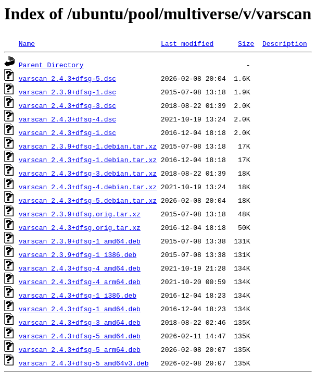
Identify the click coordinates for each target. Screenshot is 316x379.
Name (27, 43)
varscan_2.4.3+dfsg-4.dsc (67, 119)
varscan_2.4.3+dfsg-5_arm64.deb (80, 349)
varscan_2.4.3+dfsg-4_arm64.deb (80, 281)
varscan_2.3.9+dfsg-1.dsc (67, 91)
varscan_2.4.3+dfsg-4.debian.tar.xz (88, 186)
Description (284, 43)
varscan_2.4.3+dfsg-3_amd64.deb (80, 322)
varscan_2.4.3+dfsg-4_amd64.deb (80, 268)
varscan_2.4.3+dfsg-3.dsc (67, 105)
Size (246, 43)
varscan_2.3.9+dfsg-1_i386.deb (77, 254)
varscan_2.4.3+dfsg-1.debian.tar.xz (88, 159)
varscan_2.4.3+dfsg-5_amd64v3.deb (84, 363)
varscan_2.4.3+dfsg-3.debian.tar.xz (88, 173)
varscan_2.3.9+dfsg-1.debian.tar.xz (88, 146)
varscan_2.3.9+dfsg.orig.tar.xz (80, 213)
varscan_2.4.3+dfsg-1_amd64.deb (80, 308)
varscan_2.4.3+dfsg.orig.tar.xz (80, 227)
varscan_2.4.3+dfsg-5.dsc (67, 78)
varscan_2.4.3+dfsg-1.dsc (67, 132)
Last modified (187, 43)
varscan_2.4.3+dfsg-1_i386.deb (77, 295)
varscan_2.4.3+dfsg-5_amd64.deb (80, 335)
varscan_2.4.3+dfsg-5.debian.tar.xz (88, 200)
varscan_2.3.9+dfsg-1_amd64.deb (80, 241)
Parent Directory (51, 64)
